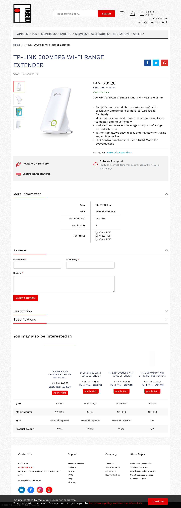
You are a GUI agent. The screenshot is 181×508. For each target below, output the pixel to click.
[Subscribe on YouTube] (49, 490)
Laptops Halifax (138, 479)
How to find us (112, 475)
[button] (18, 99)
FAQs (70, 475)
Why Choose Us (112, 467)
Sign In (150, 11)
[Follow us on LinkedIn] (21, 490)
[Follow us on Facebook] (30, 490)
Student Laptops (138, 467)
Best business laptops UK (142, 471)
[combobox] (75, 13)
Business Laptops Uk (140, 464)
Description (22, 311)
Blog (70, 479)
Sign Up (149, 14)
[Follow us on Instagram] (40, 490)
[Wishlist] (122, 13)
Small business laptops (141, 475)
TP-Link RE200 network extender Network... (59, 374)
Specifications (24, 319)
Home (16, 44)
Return (71, 471)
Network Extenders (119, 152)
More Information (27, 194)
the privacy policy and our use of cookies (115, 503)
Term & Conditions (76, 464)
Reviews (20, 250)
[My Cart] (132, 13)
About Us (109, 464)
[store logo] (22, 13)
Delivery (72, 467)
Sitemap (72, 482)
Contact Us (110, 471)
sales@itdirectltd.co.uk (29, 481)
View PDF (103, 232)
